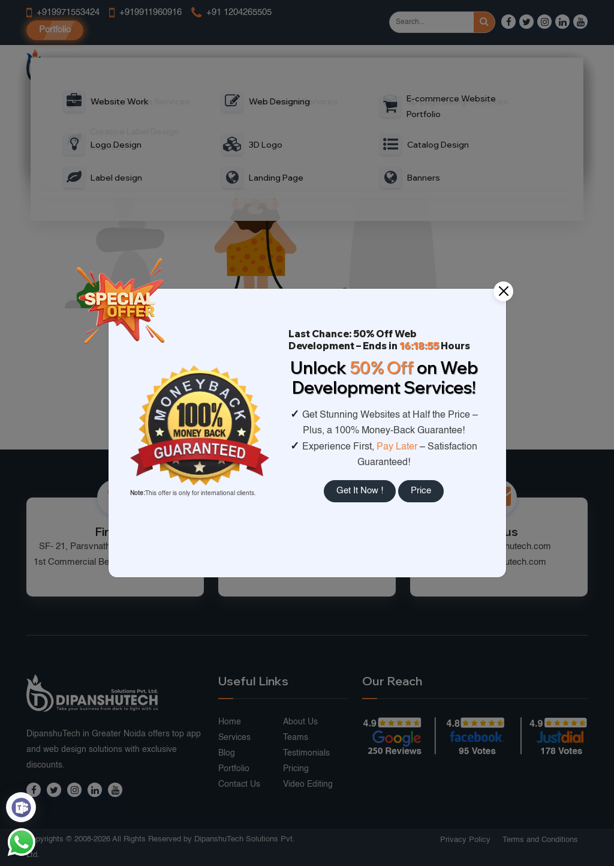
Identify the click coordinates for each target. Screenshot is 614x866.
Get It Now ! (359, 490)
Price (421, 490)
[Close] (503, 291)
